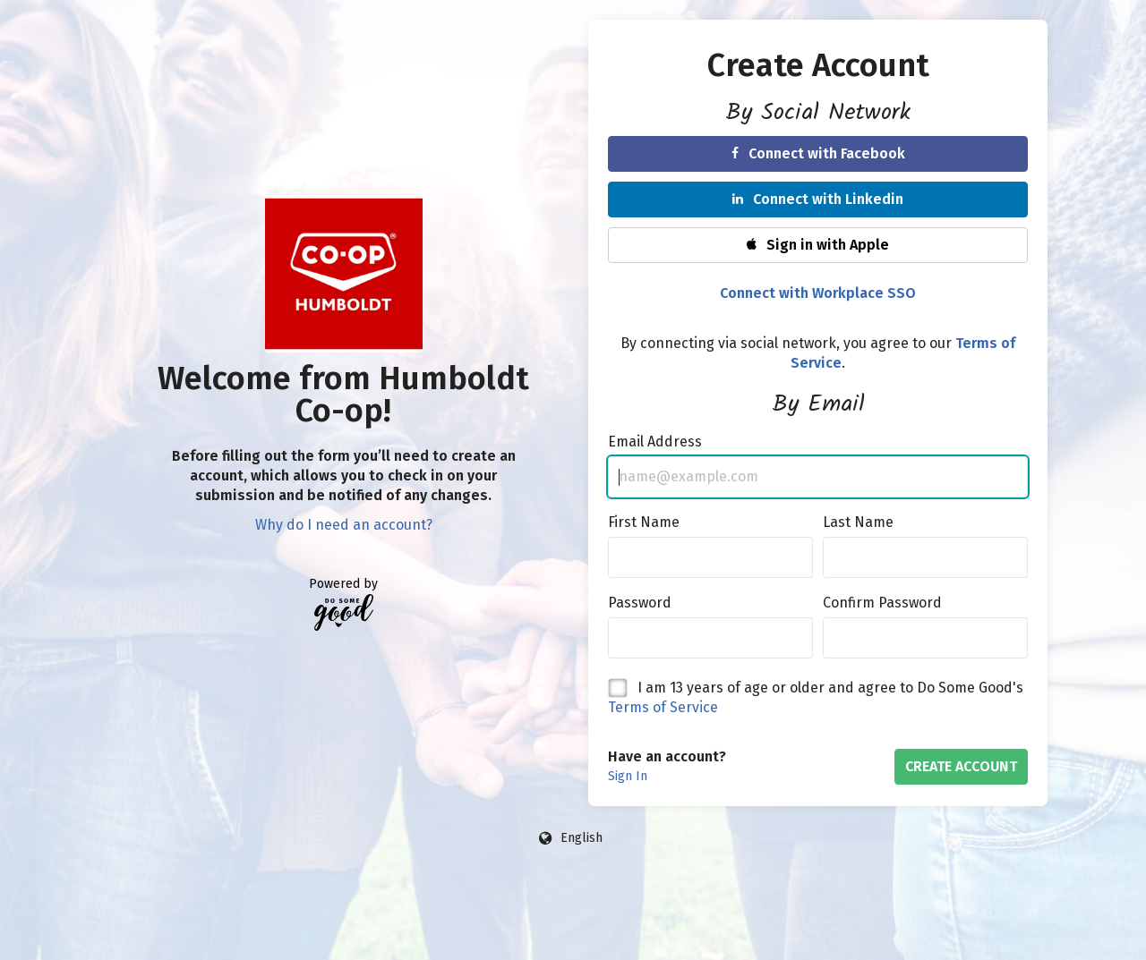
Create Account (961, 766)
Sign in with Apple (818, 244)
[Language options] (571, 838)
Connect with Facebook (818, 153)
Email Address (655, 441)
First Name (644, 522)
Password (639, 602)
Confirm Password (882, 602)
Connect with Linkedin (817, 199)
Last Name (858, 522)
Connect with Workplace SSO (818, 293)
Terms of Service (663, 707)
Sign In (627, 776)
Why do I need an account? (343, 524)
